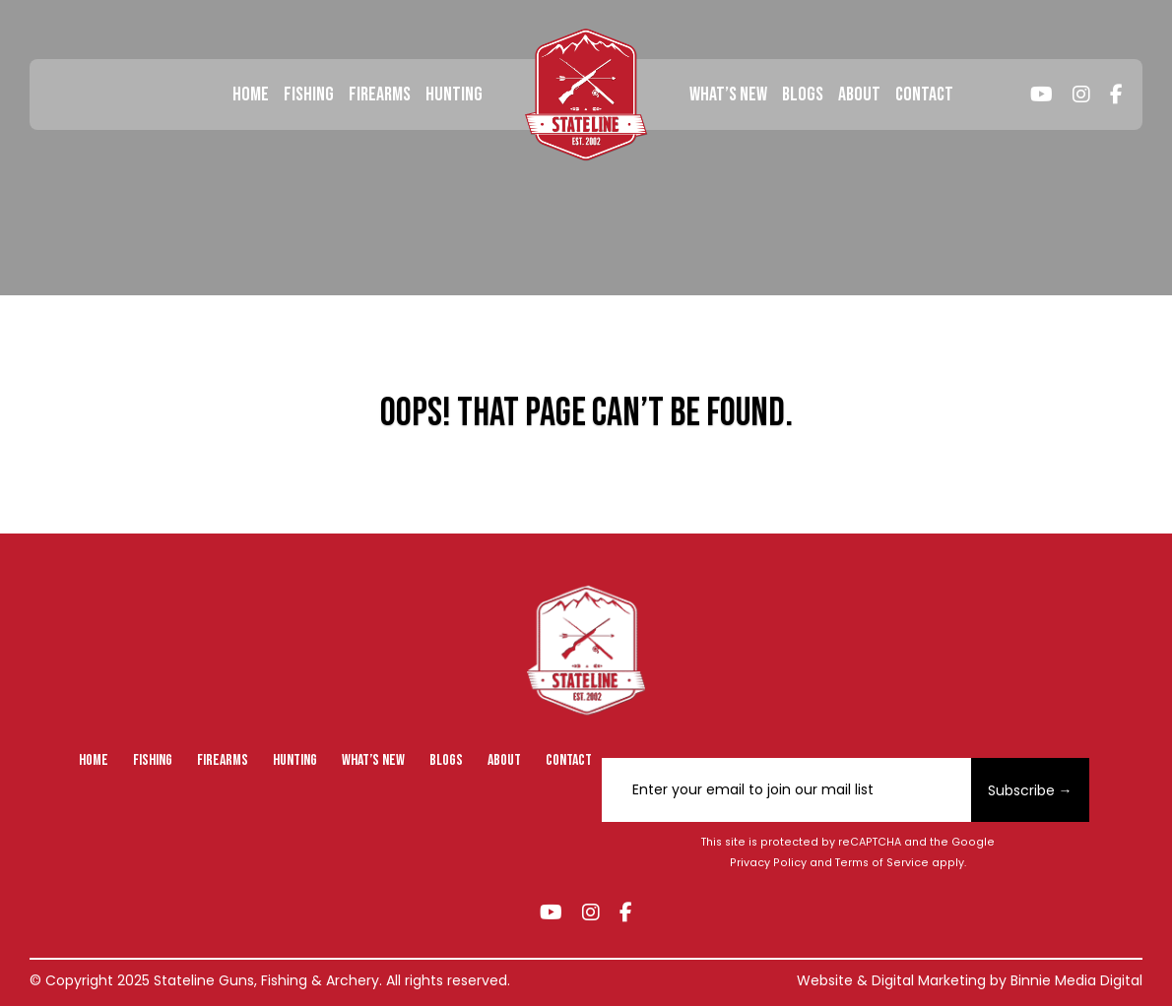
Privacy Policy (768, 862)
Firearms (380, 94)
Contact (924, 94)
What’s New (728, 94)
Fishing (309, 94)
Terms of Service (882, 862)
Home (250, 94)
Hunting (454, 94)
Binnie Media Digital (1076, 980)
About (859, 94)
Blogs (802, 94)
